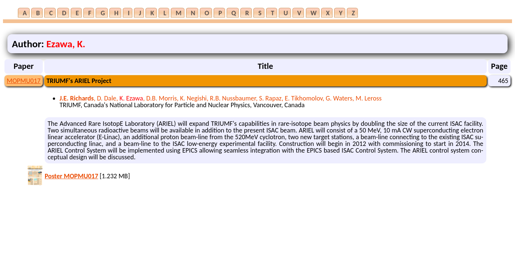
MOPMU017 (24, 81)
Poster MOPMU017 (71, 176)
